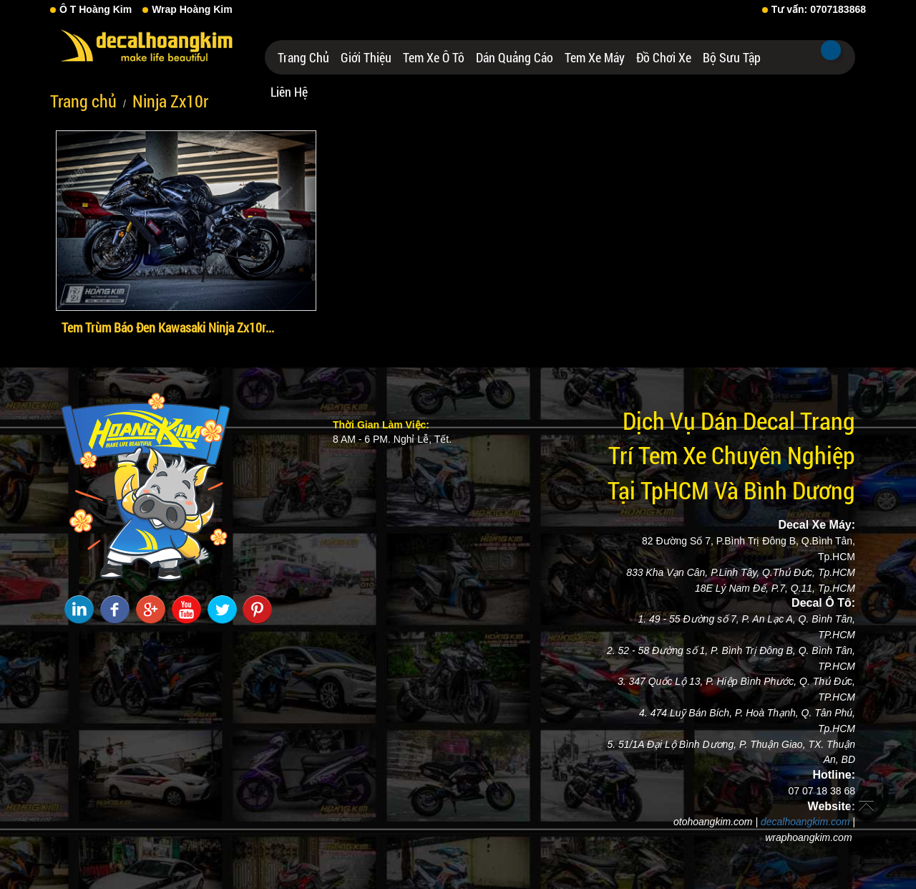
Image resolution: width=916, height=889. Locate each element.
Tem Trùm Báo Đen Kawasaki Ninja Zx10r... (168, 327)
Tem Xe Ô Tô (433, 57)
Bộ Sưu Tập (732, 57)
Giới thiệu (366, 57)
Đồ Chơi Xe (663, 57)
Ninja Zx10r (170, 101)
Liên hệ (289, 91)
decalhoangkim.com (805, 821)
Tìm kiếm (831, 50)
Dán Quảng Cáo (514, 57)
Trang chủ (303, 57)
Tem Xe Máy (595, 57)
